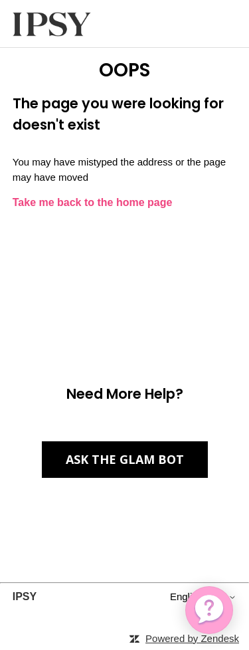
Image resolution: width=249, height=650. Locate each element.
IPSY (25, 596)
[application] (209, 610)
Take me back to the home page (93, 202)
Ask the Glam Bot (125, 459)
